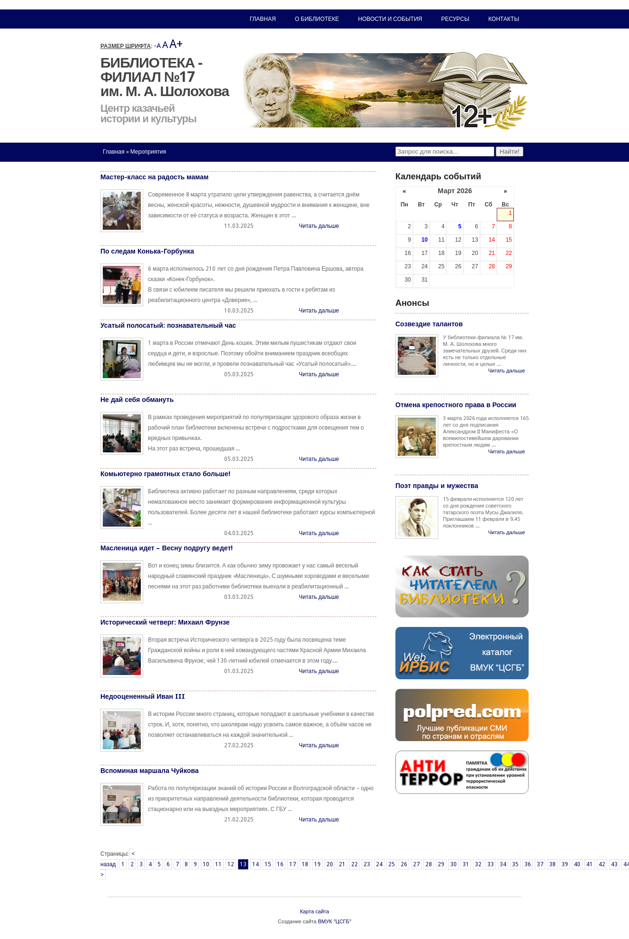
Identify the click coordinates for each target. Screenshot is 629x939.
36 (527, 864)
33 (490, 864)
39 (564, 864)
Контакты (503, 19)
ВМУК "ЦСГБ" (334, 922)
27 (416, 864)
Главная (114, 151)
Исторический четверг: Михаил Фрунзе (165, 622)
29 (441, 864)
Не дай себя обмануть (137, 399)
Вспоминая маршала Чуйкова (149, 770)
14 (255, 864)
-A (157, 45)
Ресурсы (455, 19)
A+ (176, 44)
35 (515, 864)
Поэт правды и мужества (436, 485)
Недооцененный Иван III (142, 696)
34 (503, 864)
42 (602, 864)
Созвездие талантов (429, 324)
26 (404, 864)
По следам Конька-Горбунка (147, 251)
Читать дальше (319, 226)
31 (465, 864)
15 (268, 864)
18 (305, 864)
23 (367, 864)
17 (292, 864)
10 (206, 864)
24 (379, 864)
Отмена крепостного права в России (455, 405)
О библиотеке (317, 19)
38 (552, 864)
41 (589, 864)
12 (230, 864)
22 (354, 864)
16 (280, 864)
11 (218, 864)
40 (577, 864)
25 (391, 864)
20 (329, 864)
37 (540, 864)
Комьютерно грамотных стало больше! (165, 474)
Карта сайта (314, 912)
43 (614, 864)
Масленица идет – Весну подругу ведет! (166, 548)
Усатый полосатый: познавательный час (168, 325)
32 (478, 864)
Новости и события (390, 19)
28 (428, 864)
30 (453, 864)
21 (342, 864)
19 (317, 864)
